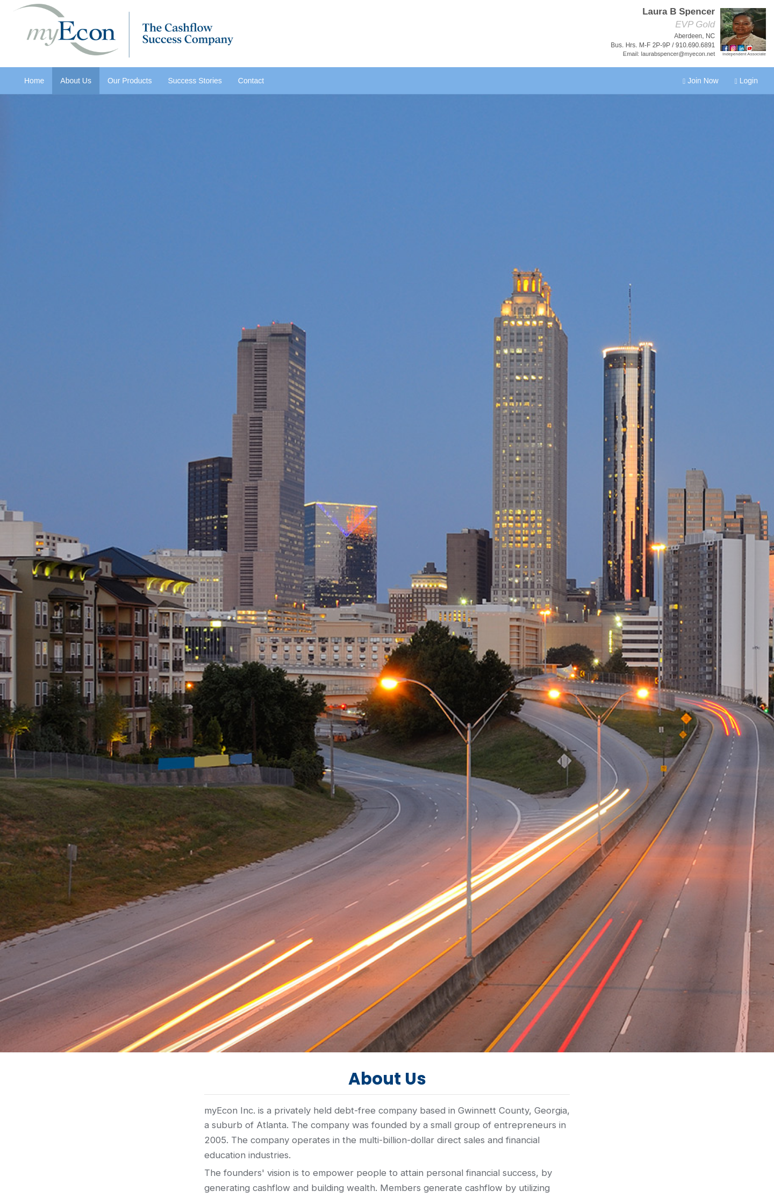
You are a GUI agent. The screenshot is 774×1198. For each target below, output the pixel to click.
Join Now (701, 80)
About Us (75, 80)
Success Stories (194, 80)
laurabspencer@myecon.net (678, 54)
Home (34, 80)
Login (746, 80)
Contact (251, 80)
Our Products (130, 80)
